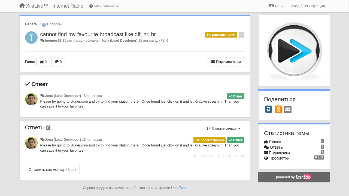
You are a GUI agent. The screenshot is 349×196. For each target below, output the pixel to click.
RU (276, 6)
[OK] (279, 109)
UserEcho (179, 188)
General (31, 24)
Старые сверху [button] (223, 128)
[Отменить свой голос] (236, 156)
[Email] (288, 110)
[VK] (268, 109)
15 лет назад (92, 96)
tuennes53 (53, 40)
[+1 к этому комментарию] (229, 156)
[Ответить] (203, 156)
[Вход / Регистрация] (308, 6)
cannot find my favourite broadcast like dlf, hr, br (98, 34)
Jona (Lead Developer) (119, 40)
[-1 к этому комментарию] (242, 156)
